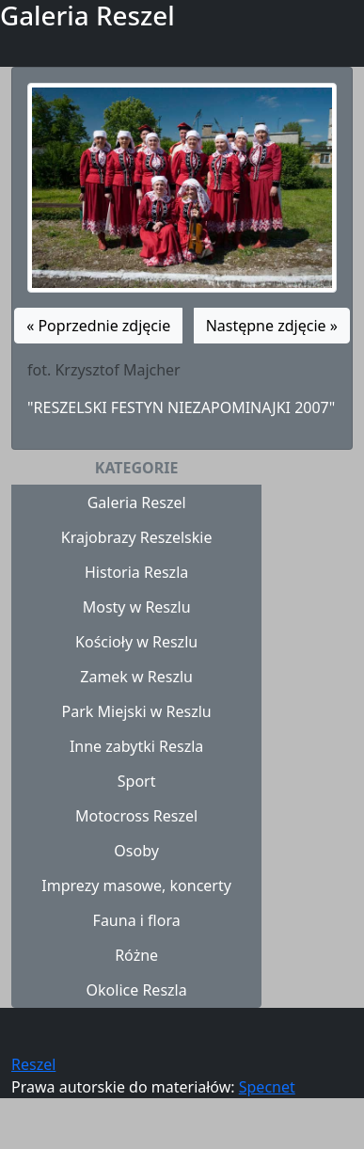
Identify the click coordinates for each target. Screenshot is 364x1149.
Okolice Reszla (137, 990)
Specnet (267, 1087)
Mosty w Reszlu (137, 607)
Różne (136, 955)
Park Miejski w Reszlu (137, 711)
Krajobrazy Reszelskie (137, 537)
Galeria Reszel (136, 502)
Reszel (33, 1064)
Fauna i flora (137, 920)
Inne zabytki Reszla (136, 746)
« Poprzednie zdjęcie (98, 325)
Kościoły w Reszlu (136, 641)
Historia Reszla (136, 572)
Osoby (136, 850)
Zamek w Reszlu (136, 676)
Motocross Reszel (136, 816)
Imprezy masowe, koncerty (136, 885)
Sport (137, 781)
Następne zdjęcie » (272, 325)
